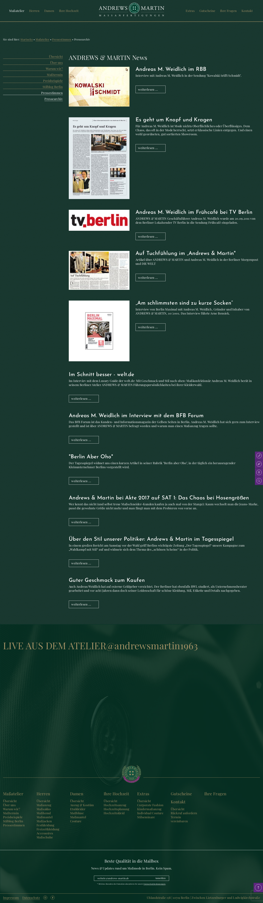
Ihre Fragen (228, 11)
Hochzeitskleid (114, 813)
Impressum (11, 898)
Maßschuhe (45, 837)
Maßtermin (55, 75)
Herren (34, 11)
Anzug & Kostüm (82, 805)
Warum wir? (54, 69)
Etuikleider (77, 809)
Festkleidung (46, 825)
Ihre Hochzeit (68, 11)
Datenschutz (31, 898)
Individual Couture (150, 813)
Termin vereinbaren (179, 819)
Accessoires (45, 833)
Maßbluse (77, 813)
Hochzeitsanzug (115, 805)
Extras (190, 11)
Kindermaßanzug (149, 809)
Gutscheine (207, 11)
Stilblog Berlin (53, 87)
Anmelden (160, 878)
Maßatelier (16, 11)
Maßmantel (45, 817)
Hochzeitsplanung (116, 809)
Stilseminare (146, 817)
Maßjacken (44, 821)
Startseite (26, 39)
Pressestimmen (61, 39)
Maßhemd (44, 813)
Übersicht (56, 57)
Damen (49, 11)
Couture (76, 821)
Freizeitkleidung (48, 829)
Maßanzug (44, 805)
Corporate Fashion (150, 805)
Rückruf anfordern (184, 813)
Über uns (56, 63)
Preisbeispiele (53, 81)
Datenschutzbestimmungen (154, 884)
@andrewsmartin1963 (152, 645)
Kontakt (247, 11)
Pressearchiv (53, 99)
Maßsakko (44, 809)
